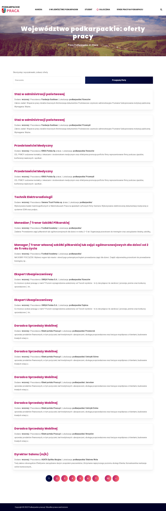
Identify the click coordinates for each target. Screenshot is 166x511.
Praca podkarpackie (78, 45)
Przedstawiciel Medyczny (33, 145)
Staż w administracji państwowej (39, 94)
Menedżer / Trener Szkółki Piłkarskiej (41, 223)
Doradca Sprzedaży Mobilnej (36, 325)
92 (108, 478)
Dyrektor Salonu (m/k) (31, 454)
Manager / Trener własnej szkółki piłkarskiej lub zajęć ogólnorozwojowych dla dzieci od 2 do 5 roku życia (81, 246)
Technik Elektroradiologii (33, 197)
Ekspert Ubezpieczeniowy (33, 274)
